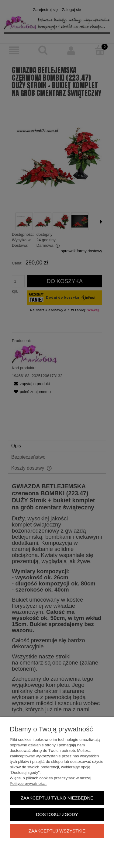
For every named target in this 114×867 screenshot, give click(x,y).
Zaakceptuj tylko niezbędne (57, 797)
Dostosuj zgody (57, 814)
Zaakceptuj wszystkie (57, 830)
